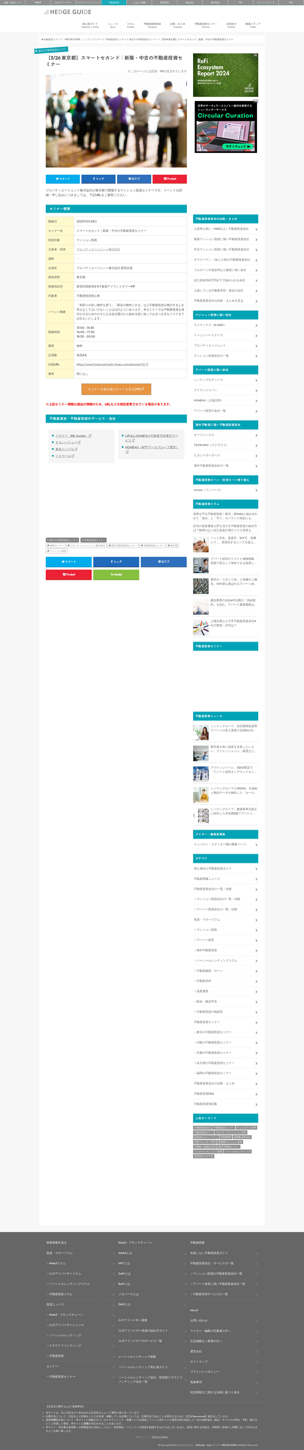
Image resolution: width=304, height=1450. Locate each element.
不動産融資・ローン (210, 970)
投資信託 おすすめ (203, 1155)
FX (240, 2)
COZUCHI (226, 1136)
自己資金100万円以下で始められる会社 (219, 279)
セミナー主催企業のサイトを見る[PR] (114, 389)
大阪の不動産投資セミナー (214, 1042)
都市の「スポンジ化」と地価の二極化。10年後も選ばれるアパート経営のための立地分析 (234, 581)
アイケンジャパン (205, 389)
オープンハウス (204, 434)
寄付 (291, 2)
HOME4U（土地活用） (208, 400)
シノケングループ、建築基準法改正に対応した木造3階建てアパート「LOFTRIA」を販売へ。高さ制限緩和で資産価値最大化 (234, 811)
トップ (12, 2)
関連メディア (253, 25)
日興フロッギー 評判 (205, 1141)
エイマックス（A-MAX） (210, 324)
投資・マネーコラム (207, 919)
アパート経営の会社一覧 (210, 410)
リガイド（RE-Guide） (71, 436)
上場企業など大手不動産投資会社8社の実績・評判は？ (233, 623)
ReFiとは (124, 1283)
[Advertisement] (80, 496)
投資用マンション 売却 (230, 1141)
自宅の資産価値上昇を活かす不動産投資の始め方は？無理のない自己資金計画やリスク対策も (225, 527)
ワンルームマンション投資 (208, 1150)
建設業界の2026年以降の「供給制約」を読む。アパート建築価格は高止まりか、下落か (234, 602)
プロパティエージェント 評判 (231, 1131)
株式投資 (215, 2)
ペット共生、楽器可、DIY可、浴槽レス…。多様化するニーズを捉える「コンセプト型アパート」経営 (233, 539)
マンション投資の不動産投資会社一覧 (217, 1273)
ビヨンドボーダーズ (207, 455)
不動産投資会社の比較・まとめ (214, 1083)
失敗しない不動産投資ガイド (209, 1252)
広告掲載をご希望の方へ (206, 1340)
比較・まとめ (177, 25)
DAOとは (124, 1304)
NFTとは (124, 1262)
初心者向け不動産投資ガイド (213, 868)
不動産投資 (114, 2)
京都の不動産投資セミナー (214, 1052)
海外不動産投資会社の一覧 (211, 465)
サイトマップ (199, 1361)
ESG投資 (164, 2)
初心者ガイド (90, 25)
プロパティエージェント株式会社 (98, 249)
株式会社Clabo (160, 1436)
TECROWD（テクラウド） (211, 444)
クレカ (265, 2)
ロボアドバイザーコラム (65, 1273)
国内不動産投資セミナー (124, 545)
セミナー (52, 1366)
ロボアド (63, 2)
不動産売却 (204, 980)
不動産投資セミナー (205, 25)
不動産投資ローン (203, 1131)
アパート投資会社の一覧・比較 (217, 909)
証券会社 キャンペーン (206, 1136)
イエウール (63, 456)
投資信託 (190, 2)
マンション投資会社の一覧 (211, 355)
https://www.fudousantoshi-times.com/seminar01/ (111, 364)
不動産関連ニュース (207, 878)
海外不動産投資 (207, 949)
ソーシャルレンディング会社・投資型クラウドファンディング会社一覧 (150, 1379)
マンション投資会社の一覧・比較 (218, 898)
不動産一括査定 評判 (205, 1146)
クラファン (88, 2)
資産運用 (202, 991)
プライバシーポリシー (204, 1371)
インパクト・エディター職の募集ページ (220, 843)
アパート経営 (205, 939)
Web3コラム (57, 1262)
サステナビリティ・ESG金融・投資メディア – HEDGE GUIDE (207, 1444)
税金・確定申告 (207, 1001)
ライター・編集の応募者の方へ (210, 1330)
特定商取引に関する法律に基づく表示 (215, 1392)
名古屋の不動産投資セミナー (215, 1062)
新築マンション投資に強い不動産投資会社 (221, 238)
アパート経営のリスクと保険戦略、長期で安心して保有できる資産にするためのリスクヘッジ (234, 560)
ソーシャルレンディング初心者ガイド (143, 1366)
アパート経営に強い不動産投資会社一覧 (219, 1283)
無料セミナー (57, 545)
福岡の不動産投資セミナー (214, 1072)
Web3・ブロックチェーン (66, 1314)
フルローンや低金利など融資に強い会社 (220, 269)
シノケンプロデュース (208, 379)
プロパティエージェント (210, 345)
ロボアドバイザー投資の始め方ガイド (143, 1330)
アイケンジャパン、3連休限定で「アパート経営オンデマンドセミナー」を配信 (234, 769)
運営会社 (196, 1351)
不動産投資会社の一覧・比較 (213, 888)
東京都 (174, 545)
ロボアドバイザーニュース (66, 1324)
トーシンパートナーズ (208, 334)
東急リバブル (64, 449)
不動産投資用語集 (205, 1103)
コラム (130, 25)
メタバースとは (128, 1293)
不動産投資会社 (152, 25)
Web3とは (125, 1252)
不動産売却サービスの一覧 (210, 1293)
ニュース (113, 25)
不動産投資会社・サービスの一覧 (212, 1262)
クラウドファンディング (65, 1345)
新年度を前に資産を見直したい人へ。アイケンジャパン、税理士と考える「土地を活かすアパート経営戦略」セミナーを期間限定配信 (234, 748)
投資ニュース (55, 1304)
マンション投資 (58, 550)
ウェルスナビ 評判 (246, 1126)
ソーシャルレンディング (237, 1150)
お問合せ (231, 25)
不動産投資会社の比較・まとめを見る (218, 300)
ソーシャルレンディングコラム (217, 960)
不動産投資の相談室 (210, 1011)
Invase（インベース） (208, 489)
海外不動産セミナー (228, 1146)
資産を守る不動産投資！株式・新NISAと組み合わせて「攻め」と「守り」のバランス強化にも (225, 515)
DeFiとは (124, 1273)
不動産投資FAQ (204, 1093)
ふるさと (139, 2)
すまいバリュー (66, 442)
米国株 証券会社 (242, 1136)
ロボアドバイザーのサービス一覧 (140, 1340)
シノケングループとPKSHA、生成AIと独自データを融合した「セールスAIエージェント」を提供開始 (234, 790)
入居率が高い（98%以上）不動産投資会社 (221, 228)
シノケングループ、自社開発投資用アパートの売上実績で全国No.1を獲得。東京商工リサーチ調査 (234, 728)
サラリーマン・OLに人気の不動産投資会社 (222, 259)
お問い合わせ (199, 1320)
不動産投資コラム (61, 1293)
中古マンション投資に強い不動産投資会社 (221, 249)
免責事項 (196, 1381)
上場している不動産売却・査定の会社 (218, 290)
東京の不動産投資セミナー (64, 540)
